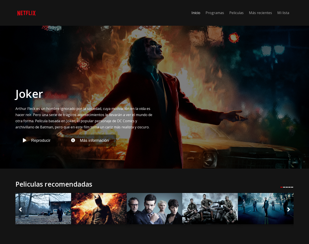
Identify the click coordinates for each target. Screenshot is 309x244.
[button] (20, 210)
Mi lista (283, 12)
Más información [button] (90, 140)
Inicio (195, 12)
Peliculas (236, 12)
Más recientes (260, 12)
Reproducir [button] (37, 140)
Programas (215, 12)
